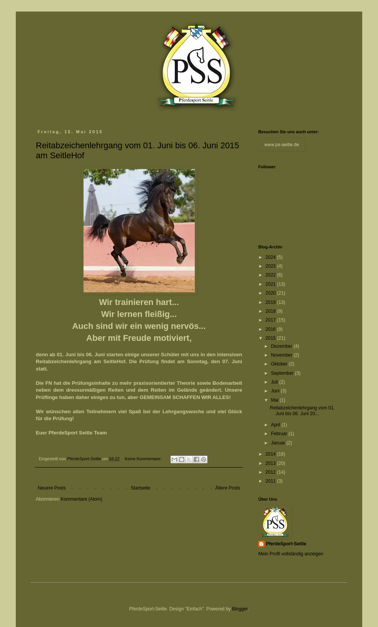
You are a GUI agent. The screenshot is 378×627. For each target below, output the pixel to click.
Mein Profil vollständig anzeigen (290, 554)
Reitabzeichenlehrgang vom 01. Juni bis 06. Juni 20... (302, 410)
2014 (271, 454)
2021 (271, 284)
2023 (271, 266)
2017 (271, 320)
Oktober (280, 364)
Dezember (282, 346)
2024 (271, 257)
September (283, 373)
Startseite (141, 488)
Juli (275, 382)
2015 (271, 338)
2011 (271, 481)
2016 (271, 329)
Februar (279, 433)
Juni (276, 391)
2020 (271, 293)
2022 (271, 275)
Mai (275, 400)
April (276, 425)
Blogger (240, 609)
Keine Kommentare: (143, 458)
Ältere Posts (227, 488)
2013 (271, 463)
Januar (278, 443)
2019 (271, 302)
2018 (271, 311)
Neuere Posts (52, 488)
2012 (271, 472)
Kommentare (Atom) (81, 499)
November (282, 355)
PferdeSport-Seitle (286, 544)
